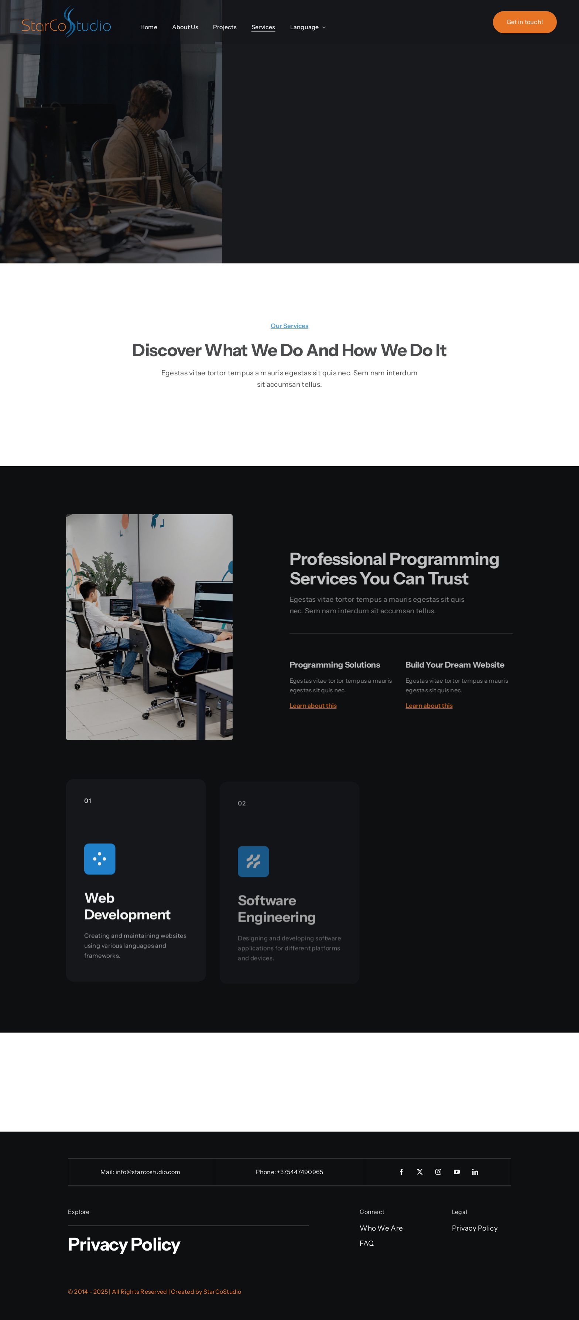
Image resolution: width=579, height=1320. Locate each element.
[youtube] (457, 1172)
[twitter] (420, 1172)
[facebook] (401, 1172)
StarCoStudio (222, 1291)
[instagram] (438, 1172)
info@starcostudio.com (148, 1172)
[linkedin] (475, 1172)
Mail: (107, 1172)
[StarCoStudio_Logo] (66, 7)
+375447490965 (300, 1172)
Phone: (266, 1172)
